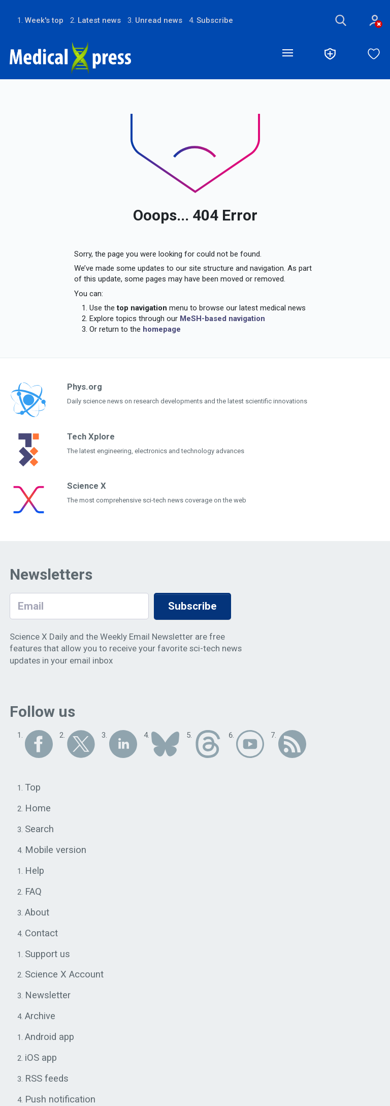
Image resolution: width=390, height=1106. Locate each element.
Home (38, 808)
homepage (162, 329)
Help (35, 871)
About (37, 913)
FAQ (33, 892)
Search (39, 829)
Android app (50, 1039)
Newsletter (48, 997)
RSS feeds (47, 1081)
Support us (48, 955)
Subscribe (215, 20)
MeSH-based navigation (222, 319)
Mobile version (56, 850)
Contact (41, 934)
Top (33, 788)
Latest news (99, 20)
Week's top (44, 20)
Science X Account (64, 976)
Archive (40, 1018)
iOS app (41, 1060)
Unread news (158, 20)
